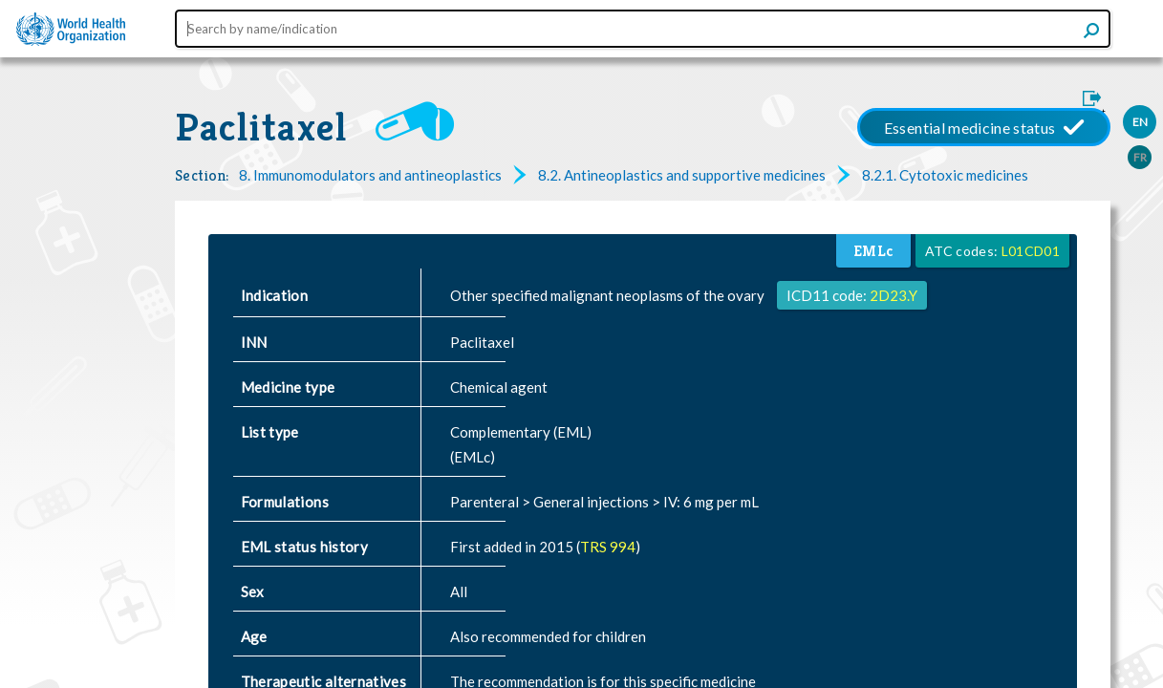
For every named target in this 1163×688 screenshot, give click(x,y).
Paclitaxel (261, 127)
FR (1140, 157)
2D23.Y (893, 295)
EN (1140, 122)
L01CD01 (1030, 251)
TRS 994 (607, 546)
